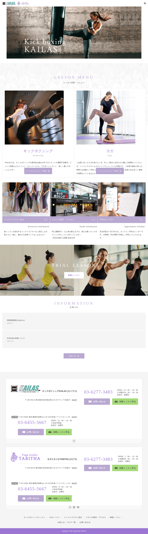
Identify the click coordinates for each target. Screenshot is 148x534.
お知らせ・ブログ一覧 (67, 522)
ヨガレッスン (54, 517)
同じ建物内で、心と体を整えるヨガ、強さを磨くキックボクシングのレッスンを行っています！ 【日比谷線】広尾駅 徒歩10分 (74, 235)
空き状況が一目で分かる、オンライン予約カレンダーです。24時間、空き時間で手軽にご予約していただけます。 (121, 235)
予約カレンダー (107, 220)
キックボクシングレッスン (34, 517)
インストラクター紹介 (14, 220)
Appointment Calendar (134, 227)
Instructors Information (38, 227)
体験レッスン (74, 275)
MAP (74, 400)
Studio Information (88, 227)
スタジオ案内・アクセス (63, 220)
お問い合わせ (85, 522)
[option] (74, 32)
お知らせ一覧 (74, 356)
